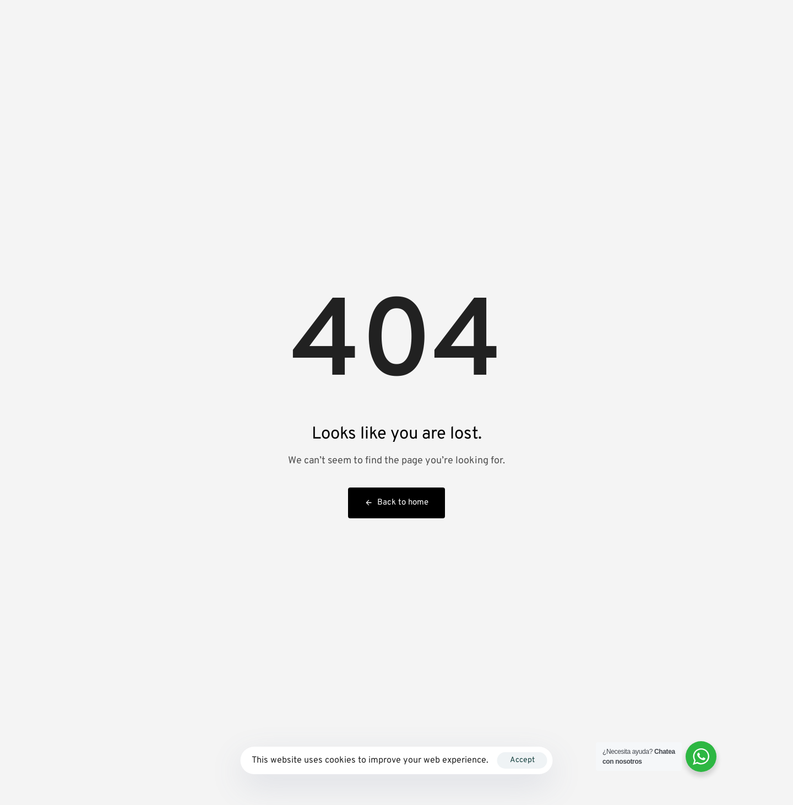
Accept (522, 760)
